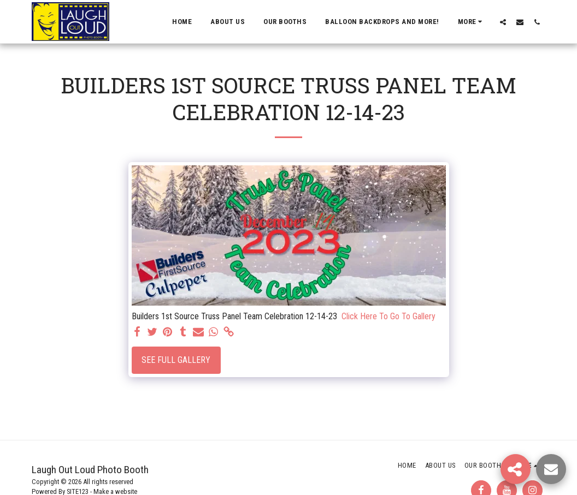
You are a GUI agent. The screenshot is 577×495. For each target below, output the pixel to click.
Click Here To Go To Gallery (388, 316)
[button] (503, 22)
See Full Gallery (176, 360)
